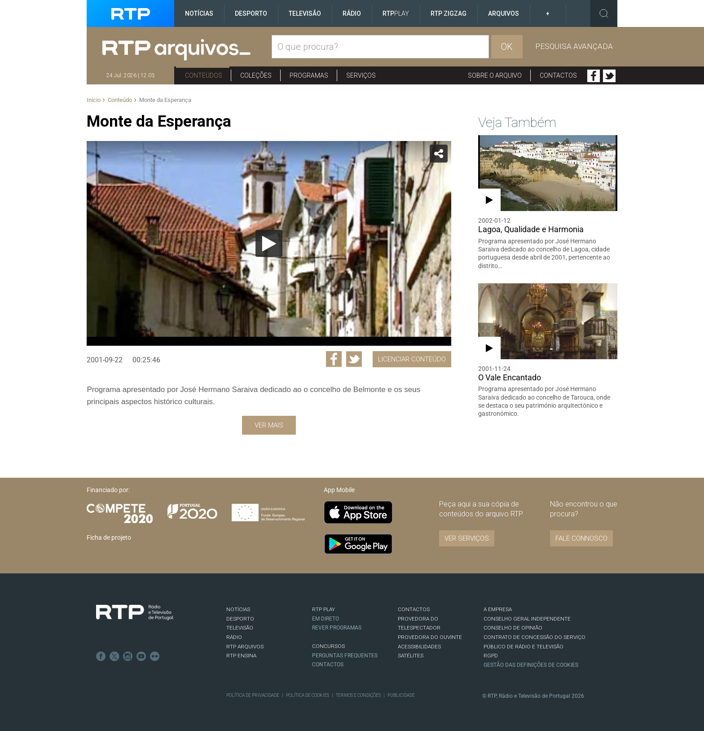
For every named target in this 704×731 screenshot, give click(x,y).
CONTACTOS (414, 609)
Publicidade (401, 695)
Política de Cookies (307, 695)
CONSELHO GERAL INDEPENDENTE (527, 619)
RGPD (491, 655)
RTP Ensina (241, 655)
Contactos (558, 75)
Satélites (410, 655)
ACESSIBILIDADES (419, 646)
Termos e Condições (358, 695)
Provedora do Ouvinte (430, 637)
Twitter (609, 76)
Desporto (251, 13)
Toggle (603, 13)
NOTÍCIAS (238, 609)
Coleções (256, 75)
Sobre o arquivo (495, 75)
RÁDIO (234, 637)
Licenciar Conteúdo (412, 359)
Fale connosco (581, 538)
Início (94, 100)
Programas (309, 75)
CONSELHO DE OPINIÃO (513, 628)
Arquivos (503, 13)
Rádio (352, 13)
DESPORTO (240, 619)
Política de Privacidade (252, 695)
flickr (155, 656)
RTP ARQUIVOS (245, 646)
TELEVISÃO (239, 628)
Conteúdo (120, 100)
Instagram (128, 656)
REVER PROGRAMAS (336, 628)
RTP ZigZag (448, 13)
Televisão (305, 13)
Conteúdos (203, 75)
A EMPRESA (498, 609)
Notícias (199, 13)
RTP (396, 13)
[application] (269, 243)
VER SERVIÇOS (466, 538)
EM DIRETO (325, 619)
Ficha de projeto (109, 537)
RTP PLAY (323, 609)
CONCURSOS (328, 646)
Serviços (361, 75)
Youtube (141, 656)
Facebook (593, 76)
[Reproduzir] (268, 243)
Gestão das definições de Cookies (531, 665)
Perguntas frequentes (345, 655)
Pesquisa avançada (574, 46)
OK (507, 46)
